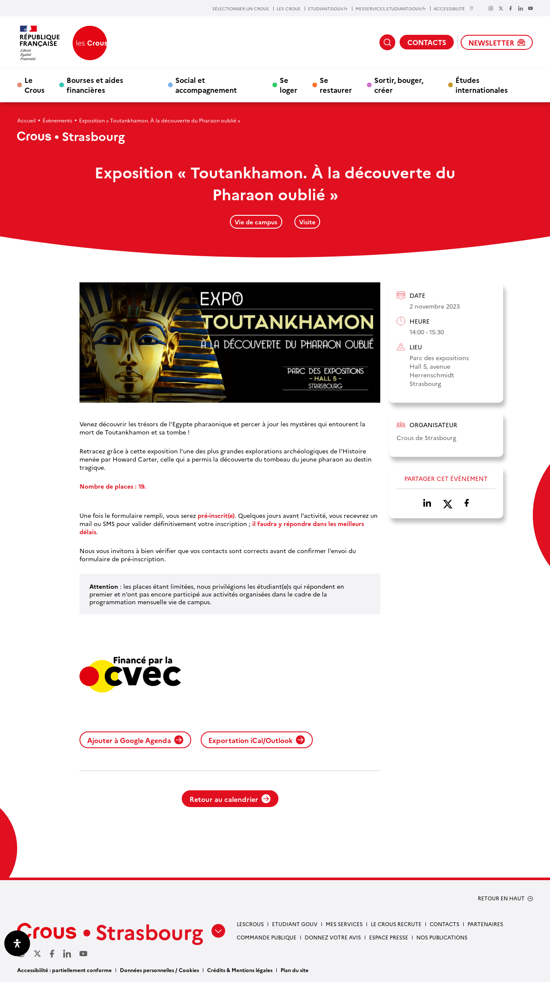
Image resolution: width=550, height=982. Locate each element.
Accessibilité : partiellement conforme (64, 969)
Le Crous (34, 85)
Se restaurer (336, 85)
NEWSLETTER (496, 42)
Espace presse (388, 937)
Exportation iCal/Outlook (256, 740)
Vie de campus (256, 221)
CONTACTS (426, 42)
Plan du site (295, 969)
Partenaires (485, 923)
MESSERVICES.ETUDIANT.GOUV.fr (390, 8)
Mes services (344, 923)
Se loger (288, 85)
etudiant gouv (295, 923)
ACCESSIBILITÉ (454, 8)
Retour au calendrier (230, 799)
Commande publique (266, 937)
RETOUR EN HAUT (501, 898)
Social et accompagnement (206, 85)
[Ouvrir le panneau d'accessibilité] (17, 943)
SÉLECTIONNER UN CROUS (240, 8)
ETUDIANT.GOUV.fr (328, 8)
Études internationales (481, 85)
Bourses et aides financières (95, 85)
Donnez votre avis (333, 937)
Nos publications (442, 937)
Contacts (444, 923)
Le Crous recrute (396, 923)
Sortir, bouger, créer (398, 85)
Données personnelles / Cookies (159, 969)
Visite (307, 221)
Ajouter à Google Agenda (135, 740)
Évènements (57, 120)
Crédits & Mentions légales (239, 969)
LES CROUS (288, 8)
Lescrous (250, 923)
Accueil (26, 120)
